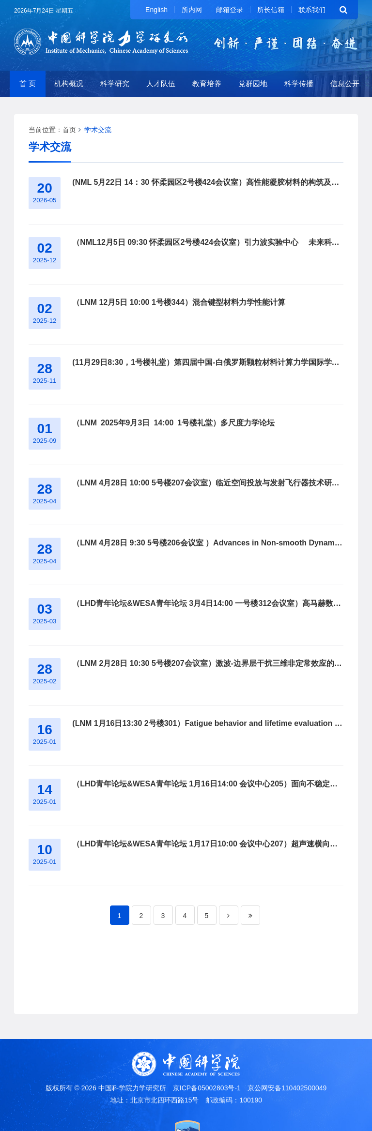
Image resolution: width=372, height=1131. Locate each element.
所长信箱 (270, 9)
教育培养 (206, 83)
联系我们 (312, 9)
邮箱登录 (229, 9)
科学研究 (114, 83)
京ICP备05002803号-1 (207, 1088)
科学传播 (298, 83)
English (156, 9)
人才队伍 (160, 83)
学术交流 (97, 130)
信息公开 (344, 83)
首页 (69, 130)
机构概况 (68, 83)
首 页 (27, 83)
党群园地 (252, 83)
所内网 (192, 9)
